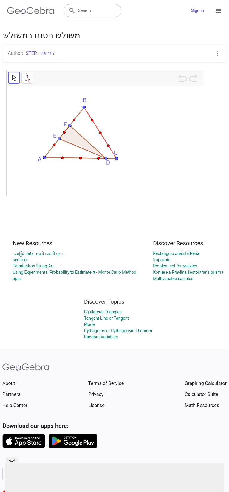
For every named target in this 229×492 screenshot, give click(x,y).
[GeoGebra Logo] (30, 10)
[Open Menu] (218, 10)
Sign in (197, 10)
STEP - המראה (41, 53)
